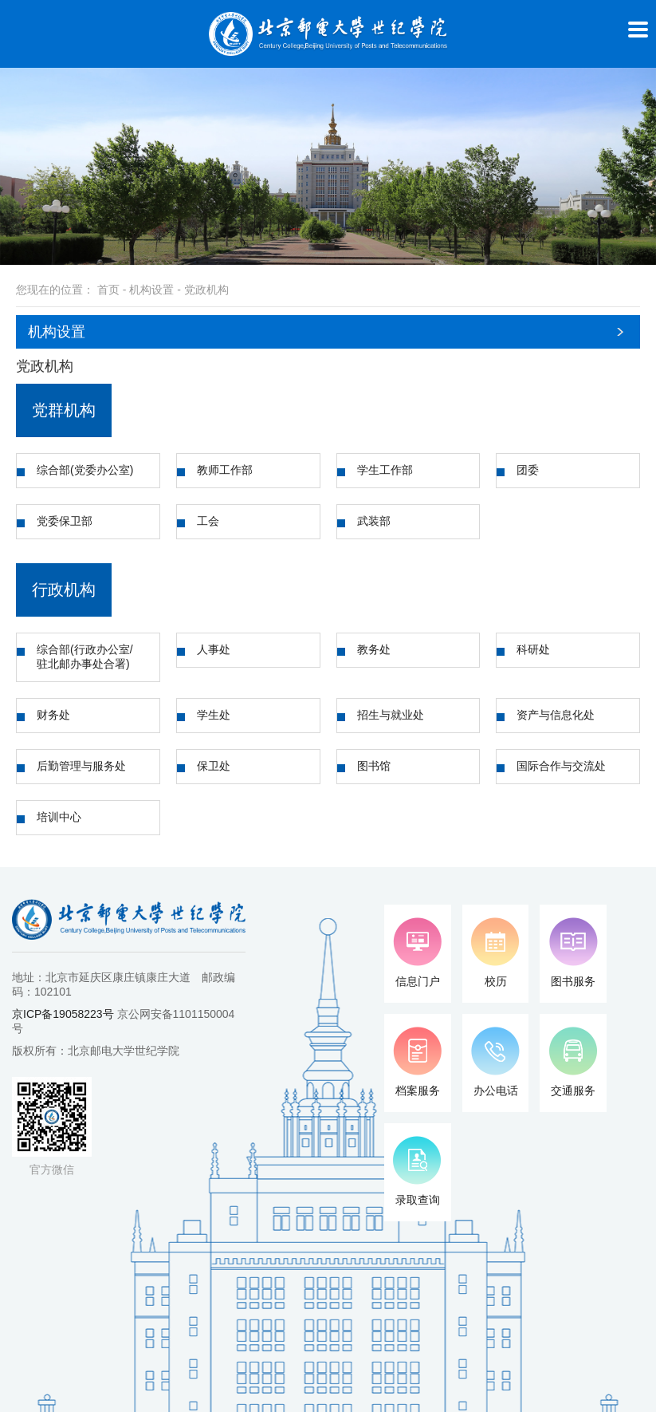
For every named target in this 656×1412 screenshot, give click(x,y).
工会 (208, 521)
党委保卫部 (64, 521)
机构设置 (151, 289)
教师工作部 (225, 469)
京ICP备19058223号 (63, 1014)
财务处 (53, 714)
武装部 (374, 521)
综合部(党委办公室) (85, 469)
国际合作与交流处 (561, 765)
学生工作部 (385, 469)
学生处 (213, 714)
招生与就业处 (390, 714)
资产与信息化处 (556, 714)
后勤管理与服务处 (81, 765)
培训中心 (59, 817)
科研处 (533, 649)
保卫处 (213, 765)
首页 (108, 289)
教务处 (374, 649)
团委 (528, 469)
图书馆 (374, 765)
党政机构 (206, 289)
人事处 (213, 649)
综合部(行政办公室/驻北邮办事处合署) (85, 656)
